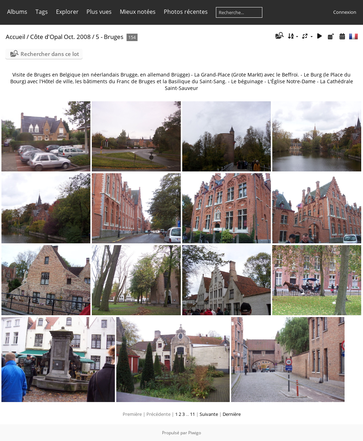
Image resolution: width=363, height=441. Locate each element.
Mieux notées (138, 12)
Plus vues (99, 12)
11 (192, 414)
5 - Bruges (109, 37)
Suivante (209, 414)
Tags (41, 12)
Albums (17, 12)
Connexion (344, 12)
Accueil (15, 37)
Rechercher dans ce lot (50, 53)
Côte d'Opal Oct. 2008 (60, 37)
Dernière (232, 414)
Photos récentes (186, 12)
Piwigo (194, 433)
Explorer (67, 12)
